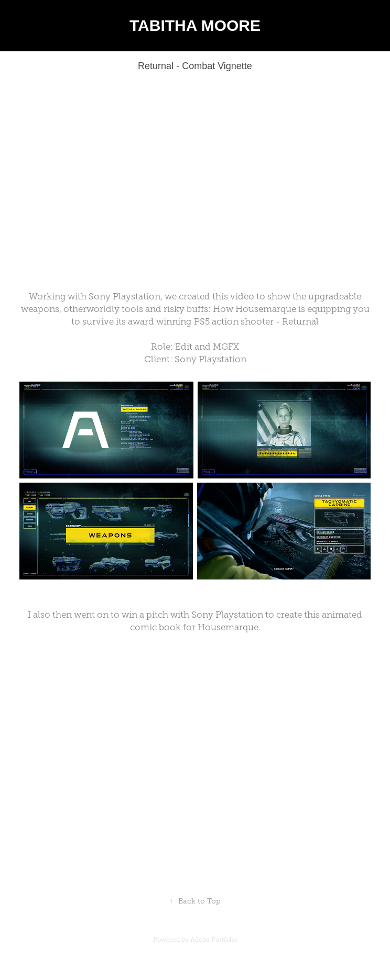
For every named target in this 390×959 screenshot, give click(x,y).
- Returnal (297, 322)
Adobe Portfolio (213, 939)
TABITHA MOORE (195, 25)
